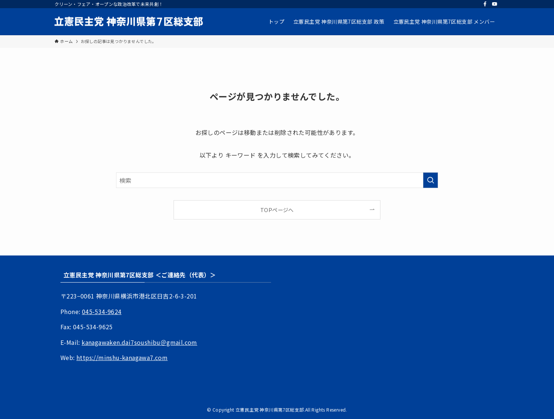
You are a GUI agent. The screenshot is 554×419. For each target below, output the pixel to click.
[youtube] (494, 4)
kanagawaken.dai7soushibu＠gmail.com (139, 342)
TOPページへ (277, 210)
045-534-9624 (102, 311)
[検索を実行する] (430, 180)
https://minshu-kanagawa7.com (122, 357)
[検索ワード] (277, 180)
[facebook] (485, 4)
